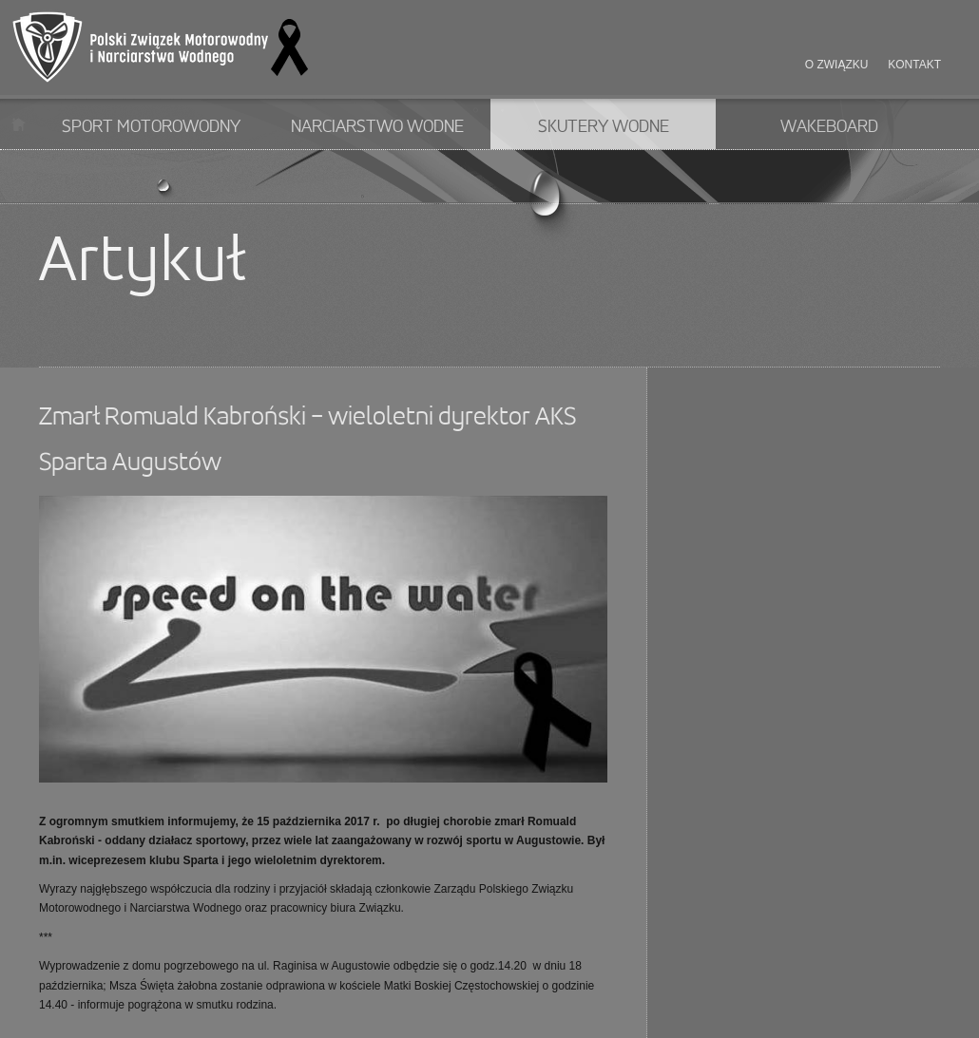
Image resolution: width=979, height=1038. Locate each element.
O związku (837, 64)
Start (18, 124)
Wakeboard (829, 127)
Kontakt (914, 64)
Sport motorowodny (151, 127)
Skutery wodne (603, 127)
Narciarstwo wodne (377, 127)
